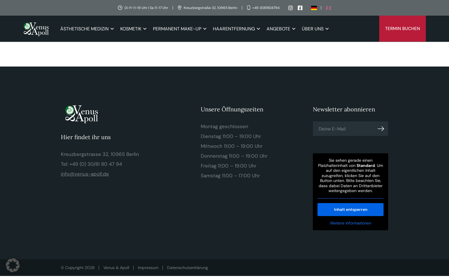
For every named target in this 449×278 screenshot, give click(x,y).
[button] (12, 265)
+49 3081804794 (266, 7)
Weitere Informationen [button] (350, 223)
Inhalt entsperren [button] (350, 209)
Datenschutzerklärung (187, 267)
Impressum (148, 267)
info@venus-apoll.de (85, 174)
